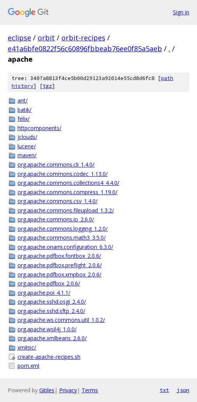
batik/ (24, 109)
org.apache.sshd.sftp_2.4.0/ (51, 311)
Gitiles (46, 390)
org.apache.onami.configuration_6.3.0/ (65, 247)
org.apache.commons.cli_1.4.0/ (55, 164)
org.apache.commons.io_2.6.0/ (55, 219)
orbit (46, 37)
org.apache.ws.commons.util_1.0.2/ (61, 320)
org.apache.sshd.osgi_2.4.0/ (51, 301)
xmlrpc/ (26, 347)
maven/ (27, 155)
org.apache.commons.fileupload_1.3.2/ (65, 210)
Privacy (68, 390)
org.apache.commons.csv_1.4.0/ (57, 201)
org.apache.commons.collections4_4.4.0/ (68, 182)
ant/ (22, 100)
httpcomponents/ (39, 128)
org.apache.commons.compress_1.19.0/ (67, 192)
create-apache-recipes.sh (48, 356)
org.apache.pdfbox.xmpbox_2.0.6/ (59, 274)
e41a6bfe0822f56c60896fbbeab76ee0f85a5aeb (85, 48)
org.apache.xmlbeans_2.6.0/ (52, 338)
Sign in (181, 12)
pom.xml (28, 365)
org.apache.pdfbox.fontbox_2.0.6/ (59, 255)
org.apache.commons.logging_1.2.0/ (62, 228)
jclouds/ (27, 137)
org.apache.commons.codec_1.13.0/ (62, 174)
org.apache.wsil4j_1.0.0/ (47, 329)
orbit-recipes (83, 37)
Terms (90, 390)
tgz (47, 86)
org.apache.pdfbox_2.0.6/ (48, 283)
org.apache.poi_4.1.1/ (43, 292)
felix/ (23, 118)
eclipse (19, 37)
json (183, 389)
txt (164, 389)
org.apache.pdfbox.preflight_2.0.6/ (59, 265)
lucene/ (26, 146)
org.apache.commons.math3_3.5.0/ (61, 237)
